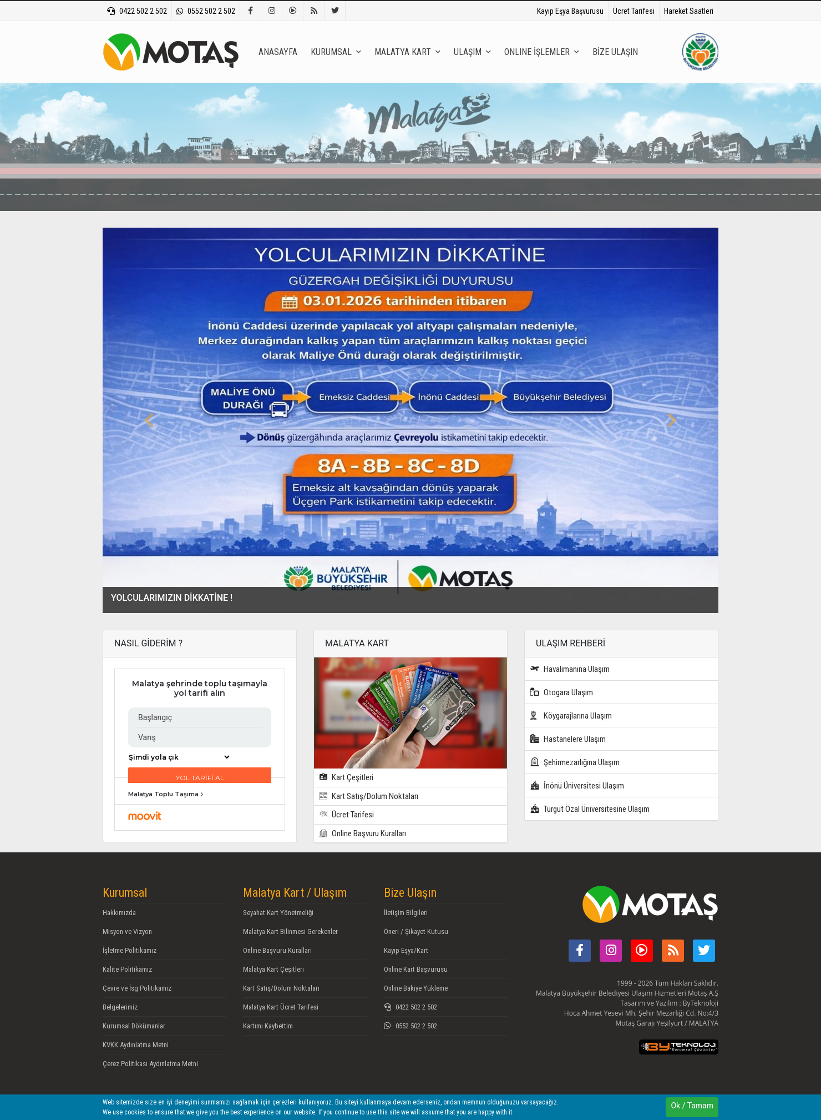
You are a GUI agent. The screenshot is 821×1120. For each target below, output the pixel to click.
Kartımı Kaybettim (268, 1026)
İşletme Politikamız (129, 950)
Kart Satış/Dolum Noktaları (369, 796)
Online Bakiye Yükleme (416, 988)
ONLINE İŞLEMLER (541, 52)
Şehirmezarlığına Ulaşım (575, 762)
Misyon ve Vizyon (127, 931)
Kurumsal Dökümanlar (134, 1026)
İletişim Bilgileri (406, 912)
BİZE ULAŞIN (615, 52)
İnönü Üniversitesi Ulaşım (577, 785)
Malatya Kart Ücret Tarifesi (280, 1007)
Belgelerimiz (120, 1007)
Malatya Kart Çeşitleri (273, 969)
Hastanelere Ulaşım (568, 739)
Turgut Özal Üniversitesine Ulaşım (590, 808)
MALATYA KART (407, 52)
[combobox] (433, 151)
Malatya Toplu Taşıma (163, 794)
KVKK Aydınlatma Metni (136, 1045)
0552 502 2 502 (205, 11)
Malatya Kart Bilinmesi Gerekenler (290, 931)
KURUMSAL (336, 52)
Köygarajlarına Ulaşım (571, 715)
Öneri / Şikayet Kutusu (416, 931)
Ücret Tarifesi (634, 11)
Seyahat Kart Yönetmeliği (278, 912)
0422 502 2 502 (137, 11)
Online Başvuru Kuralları (363, 833)
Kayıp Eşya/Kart (406, 950)
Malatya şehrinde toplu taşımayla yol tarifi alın (199, 688)
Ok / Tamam (692, 1105)
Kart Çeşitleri (346, 777)
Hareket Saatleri (688, 11)
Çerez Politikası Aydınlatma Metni (150, 1063)
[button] (149, 420)
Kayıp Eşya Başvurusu (570, 11)
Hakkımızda (119, 912)
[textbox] (434, 151)
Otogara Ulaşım (561, 692)
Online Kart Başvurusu (416, 969)
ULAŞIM (472, 52)
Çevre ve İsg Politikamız (137, 988)
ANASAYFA (278, 52)
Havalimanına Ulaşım (570, 669)
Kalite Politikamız (127, 969)
